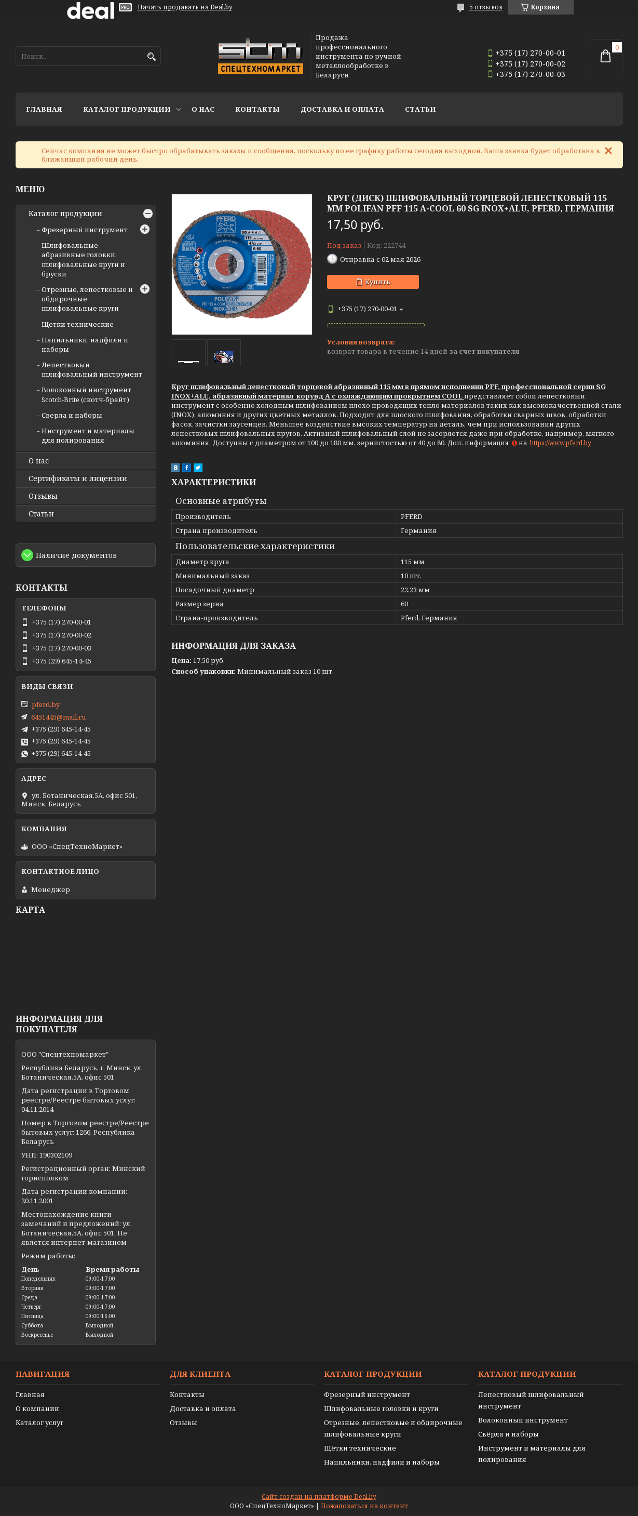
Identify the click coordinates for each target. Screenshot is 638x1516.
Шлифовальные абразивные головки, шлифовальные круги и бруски (83, 259)
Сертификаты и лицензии (78, 478)
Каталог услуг (39, 1422)
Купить (377, 281)
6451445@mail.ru (58, 717)
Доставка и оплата (342, 109)
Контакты (257, 109)
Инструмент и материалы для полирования (88, 435)
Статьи (420, 109)
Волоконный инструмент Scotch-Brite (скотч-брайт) (86, 394)
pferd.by (46, 704)
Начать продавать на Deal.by (185, 7)
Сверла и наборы (72, 415)
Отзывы (43, 496)
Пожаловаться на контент (364, 1505)
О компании (37, 1408)
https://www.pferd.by (560, 442)
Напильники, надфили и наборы (382, 1462)
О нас (203, 109)
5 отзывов (486, 7)
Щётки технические (360, 1448)
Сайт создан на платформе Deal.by (319, 1496)
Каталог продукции (127, 109)
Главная (44, 109)
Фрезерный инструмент (85, 229)
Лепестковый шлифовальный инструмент (92, 369)
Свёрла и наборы (508, 1434)
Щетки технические (78, 324)
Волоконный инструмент (523, 1420)
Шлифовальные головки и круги (381, 1408)
